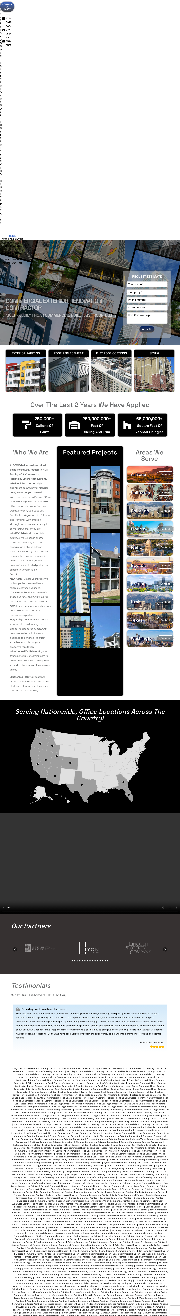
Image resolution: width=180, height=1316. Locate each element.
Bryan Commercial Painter (126, 1012)
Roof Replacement (62, 16)
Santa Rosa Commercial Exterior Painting (44, 1088)
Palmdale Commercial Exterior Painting (117, 1103)
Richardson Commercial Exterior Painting (122, 1065)
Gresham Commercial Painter (63, 985)
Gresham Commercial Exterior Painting (64, 1091)
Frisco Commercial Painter (40, 991)
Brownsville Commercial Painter (31, 997)
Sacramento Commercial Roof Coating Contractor (38, 829)
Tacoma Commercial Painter (50, 973)
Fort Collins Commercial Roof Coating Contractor (41, 870)
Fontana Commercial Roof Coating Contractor (54, 850)
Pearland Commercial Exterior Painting (130, 1059)
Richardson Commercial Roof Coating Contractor (79, 923)
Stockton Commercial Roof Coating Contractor (86, 826)
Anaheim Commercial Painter (87, 944)
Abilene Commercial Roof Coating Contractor (78, 920)
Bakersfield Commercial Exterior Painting (112, 1023)
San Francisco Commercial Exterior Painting (73, 1017)
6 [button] (85, 719)
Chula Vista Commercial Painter (61, 953)
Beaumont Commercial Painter (114, 1000)
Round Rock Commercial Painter (135, 997)
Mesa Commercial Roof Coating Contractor (51, 844)
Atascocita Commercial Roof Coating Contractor (139, 938)
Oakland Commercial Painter (55, 944)
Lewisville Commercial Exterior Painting (148, 1062)
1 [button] (72, 719)
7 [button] (87, 719)
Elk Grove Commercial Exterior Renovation (51, 900)
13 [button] (103, 719)
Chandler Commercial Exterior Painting (34, 1079)
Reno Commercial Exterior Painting (91, 1035)
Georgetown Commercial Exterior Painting (108, 1091)
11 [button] (97, 719)
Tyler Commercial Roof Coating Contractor (126, 920)
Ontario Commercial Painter (52, 956)
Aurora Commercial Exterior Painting (54, 1041)
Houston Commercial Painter (91, 982)
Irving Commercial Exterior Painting (64, 1053)
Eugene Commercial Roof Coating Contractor (85, 873)
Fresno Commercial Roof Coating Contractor (39, 832)
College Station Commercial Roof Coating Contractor (92, 929)
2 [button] (75, 719)
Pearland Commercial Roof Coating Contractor (133, 911)
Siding (98, 16)
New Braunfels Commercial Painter (118, 1009)
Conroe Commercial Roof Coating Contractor (141, 935)
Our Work (129, 16)
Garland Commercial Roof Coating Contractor (132, 906)
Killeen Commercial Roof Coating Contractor (87, 903)
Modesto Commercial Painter (150, 950)
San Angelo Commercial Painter (108, 1006)
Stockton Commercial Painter (137, 947)
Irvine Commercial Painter (120, 950)
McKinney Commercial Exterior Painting (132, 1050)
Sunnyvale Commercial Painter (27, 962)
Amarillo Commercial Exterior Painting (104, 1053)
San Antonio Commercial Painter (28, 985)
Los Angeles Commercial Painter (32, 947)
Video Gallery (145, 16)
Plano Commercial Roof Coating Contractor (107, 858)
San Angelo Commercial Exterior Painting (111, 1085)
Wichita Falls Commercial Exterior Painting (88, 1082)
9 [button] (92, 719)
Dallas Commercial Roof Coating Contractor (51, 861)
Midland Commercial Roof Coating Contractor (129, 914)
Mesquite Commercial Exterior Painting (64, 1062)
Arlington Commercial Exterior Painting (142, 1041)
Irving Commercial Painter (93, 985)
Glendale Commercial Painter (148, 956)
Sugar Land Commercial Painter (73, 1006)
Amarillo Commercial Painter (64, 988)
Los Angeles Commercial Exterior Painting (134, 1020)
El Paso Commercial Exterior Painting (118, 1044)
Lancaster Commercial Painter (29, 964)
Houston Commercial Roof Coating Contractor (112, 856)
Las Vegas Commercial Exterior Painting (111, 1038)
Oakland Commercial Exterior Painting (51, 1020)
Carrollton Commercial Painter (96, 1003)
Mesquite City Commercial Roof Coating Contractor (79, 917)
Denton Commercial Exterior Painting (117, 1056)
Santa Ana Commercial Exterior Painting (135, 1026)
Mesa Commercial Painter (66, 967)
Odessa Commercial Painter (82, 1000)
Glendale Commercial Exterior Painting (47, 1094)
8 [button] (90, 719)
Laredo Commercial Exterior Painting (90, 1050)
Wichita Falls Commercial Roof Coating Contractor (38, 932)
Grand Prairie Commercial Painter (84, 994)
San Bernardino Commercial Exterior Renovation (60, 897)
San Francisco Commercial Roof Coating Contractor (139, 826)
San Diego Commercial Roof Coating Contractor (91, 829)
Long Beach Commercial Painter (150, 944)
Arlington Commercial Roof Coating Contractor (52, 864)
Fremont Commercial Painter (28, 953)
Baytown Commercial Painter (154, 1009)
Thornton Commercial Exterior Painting (132, 1082)
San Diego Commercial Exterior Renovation (62, 888)
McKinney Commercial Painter (127, 988)
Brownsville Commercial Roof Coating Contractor (81, 909)
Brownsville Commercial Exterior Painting (74, 1056)
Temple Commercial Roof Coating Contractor (142, 932)
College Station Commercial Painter (60, 1003)
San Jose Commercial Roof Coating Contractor (36, 826)
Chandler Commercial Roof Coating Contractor (100, 844)
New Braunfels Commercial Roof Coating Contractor (83, 926)
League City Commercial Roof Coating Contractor (137, 926)
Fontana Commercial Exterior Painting (148, 1029)
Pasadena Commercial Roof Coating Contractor (79, 914)
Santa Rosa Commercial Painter (128, 953)
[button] (15, 708)
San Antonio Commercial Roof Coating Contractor (60, 856)
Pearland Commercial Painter (50, 1000)
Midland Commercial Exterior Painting (88, 1059)
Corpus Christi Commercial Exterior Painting (97, 1041)
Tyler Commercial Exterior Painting (46, 1082)
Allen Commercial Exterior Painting (66, 1097)
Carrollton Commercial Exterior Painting (77, 1065)
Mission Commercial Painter (30, 1012)
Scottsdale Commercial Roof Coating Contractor (101, 838)
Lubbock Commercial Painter (26, 979)
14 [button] (105, 719)
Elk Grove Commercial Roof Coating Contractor (137, 882)
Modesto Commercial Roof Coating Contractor (107, 847)
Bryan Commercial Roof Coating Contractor (34, 941)
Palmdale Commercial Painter (95, 964)
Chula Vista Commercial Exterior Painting (38, 1032)
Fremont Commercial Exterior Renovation (108, 897)
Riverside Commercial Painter (89, 950)
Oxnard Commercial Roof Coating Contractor (83, 876)
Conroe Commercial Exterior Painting (133, 1094)
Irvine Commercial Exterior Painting (108, 1029)
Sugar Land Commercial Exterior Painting (67, 1085)
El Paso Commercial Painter (26, 982)
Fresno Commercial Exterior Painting (92, 1020)
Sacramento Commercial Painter (76, 941)
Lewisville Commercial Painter (119, 994)
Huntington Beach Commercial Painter (35, 959)
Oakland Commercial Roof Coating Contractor (142, 829)
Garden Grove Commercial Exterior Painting (46, 1106)
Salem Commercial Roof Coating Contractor (146, 867)
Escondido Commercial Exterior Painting (133, 1106)
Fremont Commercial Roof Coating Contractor (38, 882)
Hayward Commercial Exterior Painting (91, 1106)
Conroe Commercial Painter (84, 1009)
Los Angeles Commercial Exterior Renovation (109, 888)
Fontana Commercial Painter (94, 953)
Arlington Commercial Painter (90, 976)
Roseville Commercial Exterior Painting (133, 1100)
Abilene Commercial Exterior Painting (106, 1062)
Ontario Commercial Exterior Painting (127, 1088)
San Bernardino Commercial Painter (54, 950)
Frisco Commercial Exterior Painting (32, 1056)
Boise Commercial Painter (150, 976)
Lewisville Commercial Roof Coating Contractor (133, 917)
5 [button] (82, 719)
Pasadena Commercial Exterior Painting (47, 1059)
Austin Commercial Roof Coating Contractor (99, 861)
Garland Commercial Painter (123, 985)
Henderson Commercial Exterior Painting (68, 1038)
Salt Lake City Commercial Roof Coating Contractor (54, 847)
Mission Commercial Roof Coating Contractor (91, 935)
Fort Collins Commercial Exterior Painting (90, 1094)
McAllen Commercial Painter (50, 994)
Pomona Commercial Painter (152, 962)
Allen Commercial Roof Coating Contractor (144, 929)
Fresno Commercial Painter (118, 944)
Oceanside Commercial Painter (115, 956)
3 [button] (77, 719)
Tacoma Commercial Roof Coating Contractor (48, 867)
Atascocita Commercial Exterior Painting (54, 1073)
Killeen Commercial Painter (63, 997)
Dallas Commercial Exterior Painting (122, 1047)
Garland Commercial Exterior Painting (145, 1053)
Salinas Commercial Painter (59, 962)
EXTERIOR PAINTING (26, 111)
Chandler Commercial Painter (88, 979)
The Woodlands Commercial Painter (98, 997)
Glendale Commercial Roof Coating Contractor (88, 879)
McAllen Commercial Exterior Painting (35, 1065)
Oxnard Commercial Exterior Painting (87, 1088)
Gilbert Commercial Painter (152, 982)
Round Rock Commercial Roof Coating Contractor (81, 911)
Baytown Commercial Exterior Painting (121, 1070)
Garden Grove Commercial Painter (75, 959)
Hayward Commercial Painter (62, 964)
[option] (41, 706)
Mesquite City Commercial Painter (102, 991)
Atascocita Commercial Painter (63, 1012)
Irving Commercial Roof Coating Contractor (134, 903)
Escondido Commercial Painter (127, 964)
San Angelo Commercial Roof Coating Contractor (92, 932)
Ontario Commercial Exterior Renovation (142, 900)
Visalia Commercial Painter (89, 962)
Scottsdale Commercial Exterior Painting (65, 1076)
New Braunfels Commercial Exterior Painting (46, 1100)
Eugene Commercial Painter (154, 985)
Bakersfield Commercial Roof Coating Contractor (51, 853)
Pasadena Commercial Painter (137, 991)
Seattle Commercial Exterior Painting (108, 1076)
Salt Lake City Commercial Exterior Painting (133, 1035)
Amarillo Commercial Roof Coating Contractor (133, 909)
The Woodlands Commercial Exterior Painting (56, 1067)
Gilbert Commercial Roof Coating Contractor (51, 841)
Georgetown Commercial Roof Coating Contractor (40, 935)
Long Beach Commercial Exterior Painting (67, 1023)
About (81, 20)
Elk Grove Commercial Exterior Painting (106, 1097)
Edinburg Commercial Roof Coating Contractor (38, 938)
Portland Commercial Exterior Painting (116, 1079)
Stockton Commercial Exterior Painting (44, 1026)
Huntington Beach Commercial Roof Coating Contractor (93, 832)
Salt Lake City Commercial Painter (130, 967)
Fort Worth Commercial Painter (150, 979)
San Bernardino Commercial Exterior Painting (89, 1026)
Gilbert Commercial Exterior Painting (75, 1079)
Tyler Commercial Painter (128, 1003)
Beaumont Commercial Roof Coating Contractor (37, 929)
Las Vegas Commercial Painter (98, 970)
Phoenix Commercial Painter (95, 967)
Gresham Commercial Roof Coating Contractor (35, 873)
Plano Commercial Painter (121, 976)
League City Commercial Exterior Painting (103, 1067)
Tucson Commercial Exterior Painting (122, 1032)
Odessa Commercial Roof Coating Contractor (130, 923)
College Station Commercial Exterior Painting (36, 1070)
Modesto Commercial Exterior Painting (81, 1032)
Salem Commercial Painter (112, 973)
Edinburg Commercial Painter (141, 1006)
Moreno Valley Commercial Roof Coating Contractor (141, 879)
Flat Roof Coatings (111, 111)
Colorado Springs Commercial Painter (135, 970)
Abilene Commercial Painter (26, 1003)
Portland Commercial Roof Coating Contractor (140, 870)
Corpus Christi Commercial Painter (55, 976)
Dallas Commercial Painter (118, 979)
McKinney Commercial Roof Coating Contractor (37, 903)
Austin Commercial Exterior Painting (41, 1047)
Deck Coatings (112, 16)
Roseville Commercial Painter (120, 962)
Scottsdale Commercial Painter (58, 982)
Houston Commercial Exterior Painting (33, 1044)
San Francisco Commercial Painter (112, 941)
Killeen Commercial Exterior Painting (50, 1050)
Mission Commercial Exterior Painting (146, 1067)
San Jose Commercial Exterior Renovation (79, 885)
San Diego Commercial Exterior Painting (118, 1017)
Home (23, 16)
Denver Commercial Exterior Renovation (92, 891)
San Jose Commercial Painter (147, 941)
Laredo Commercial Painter (95, 988)
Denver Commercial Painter (36, 970)
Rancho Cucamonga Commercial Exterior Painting (69, 1103)
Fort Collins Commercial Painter (31, 988)
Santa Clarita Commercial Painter (103, 947)
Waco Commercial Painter (69, 991)
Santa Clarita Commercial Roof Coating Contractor (135, 876)
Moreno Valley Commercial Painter (112, 959)
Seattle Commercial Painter (142, 973)
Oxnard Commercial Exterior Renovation (70, 894)
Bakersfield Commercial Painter (67, 947)
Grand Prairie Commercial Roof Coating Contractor (81, 906)
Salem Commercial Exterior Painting (147, 1076)
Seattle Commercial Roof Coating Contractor (98, 867)
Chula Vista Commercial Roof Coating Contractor (104, 853)
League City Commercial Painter (148, 1000)
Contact (91, 20)
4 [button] (80, 719)
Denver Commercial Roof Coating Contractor (103, 850)
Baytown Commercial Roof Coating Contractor (88, 938)
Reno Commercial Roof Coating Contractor (52, 838)
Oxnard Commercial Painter (83, 956)
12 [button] (100, 719)
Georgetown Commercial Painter (51, 1009)
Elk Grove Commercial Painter (147, 959)
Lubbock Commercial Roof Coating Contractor (59, 858)
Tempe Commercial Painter (122, 982)
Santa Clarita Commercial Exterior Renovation (116, 894)
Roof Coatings (84, 16)
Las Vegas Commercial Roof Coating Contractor (100, 841)
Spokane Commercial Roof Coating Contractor (103, 864)
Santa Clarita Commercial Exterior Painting (66, 1029)
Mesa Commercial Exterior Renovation (135, 891)
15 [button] (108, 719)
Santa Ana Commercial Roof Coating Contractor (135, 873)
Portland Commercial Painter (81, 973)
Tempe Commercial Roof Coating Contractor (103, 835)
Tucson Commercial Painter (36, 967)
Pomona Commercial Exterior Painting (91, 1100)
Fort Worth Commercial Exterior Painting (76, 1044)
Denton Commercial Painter (150, 994)
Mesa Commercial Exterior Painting (53, 1035)
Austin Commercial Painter (57, 979)
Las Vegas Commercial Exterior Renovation (47, 891)
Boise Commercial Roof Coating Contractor (91, 870)
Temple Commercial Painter (40, 1006)
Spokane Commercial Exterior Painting (138, 1073)
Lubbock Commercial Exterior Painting (81, 1047)
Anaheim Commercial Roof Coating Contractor (54, 835)
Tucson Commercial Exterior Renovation (124, 885)
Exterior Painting (38, 16)
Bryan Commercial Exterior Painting (80, 1070)
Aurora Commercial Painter (66, 970)
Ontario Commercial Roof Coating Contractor (87, 882)
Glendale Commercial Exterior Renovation (97, 900)
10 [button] (95, 719)
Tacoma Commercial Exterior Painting (96, 1073)
